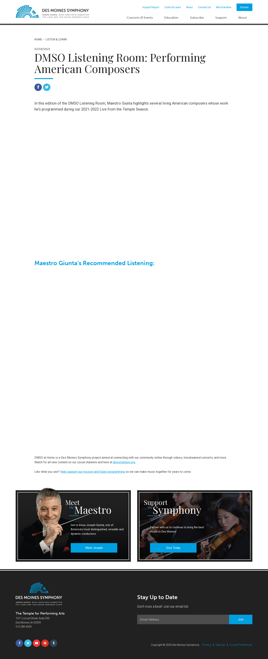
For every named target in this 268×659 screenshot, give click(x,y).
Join (240, 619)
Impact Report (151, 7)
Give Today (173, 548)
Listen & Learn (173, 7)
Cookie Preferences (240, 644)
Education (171, 17)
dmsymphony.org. (124, 462)
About (242, 17)
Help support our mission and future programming (92, 472)
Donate (244, 7)
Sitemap (220, 644)
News (189, 7)
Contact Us (204, 7)
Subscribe (197, 17)
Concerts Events (140, 17)
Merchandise (223, 7)
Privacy (206, 644)
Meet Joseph (94, 548)
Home (38, 39)
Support (221, 17)
